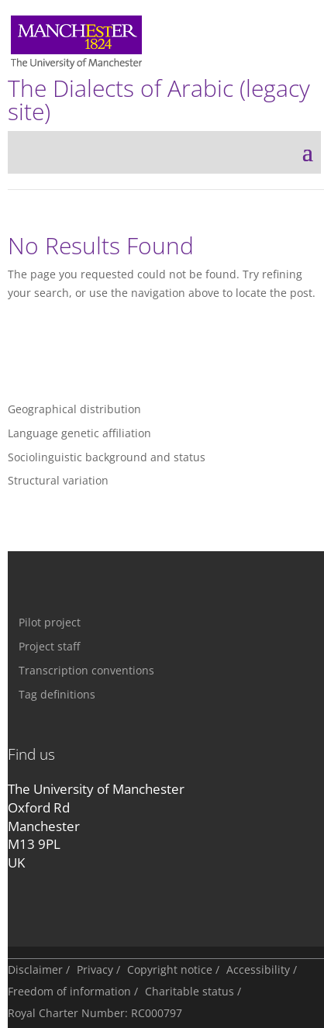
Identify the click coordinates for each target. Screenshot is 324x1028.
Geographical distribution (74, 409)
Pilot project (50, 622)
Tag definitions (57, 694)
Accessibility (258, 969)
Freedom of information (69, 991)
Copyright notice (169, 969)
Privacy (95, 969)
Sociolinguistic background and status (106, 457)
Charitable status (189, 991)
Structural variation (58, 480)
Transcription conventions (86, 670)
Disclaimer (35, 969)
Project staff (49, 646)
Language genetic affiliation (79, 433)
